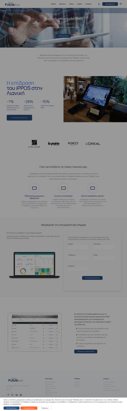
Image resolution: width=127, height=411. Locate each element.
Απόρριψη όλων (29, 408)
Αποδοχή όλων (11, 408)
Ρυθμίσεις (45, 408)
